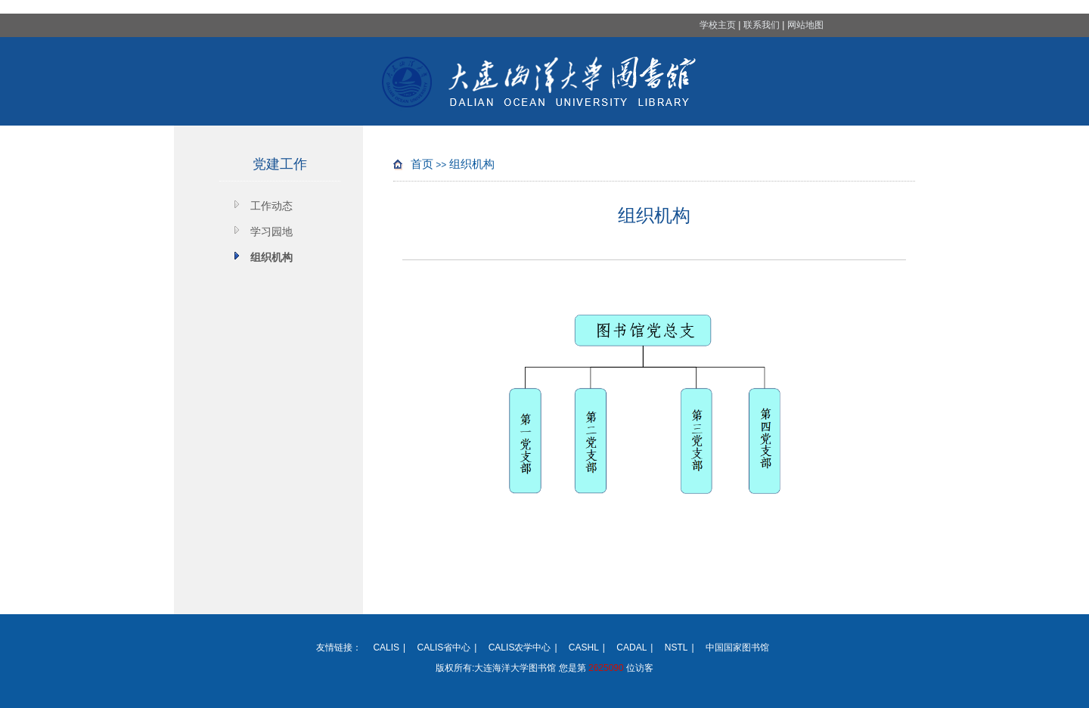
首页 (422, 163)
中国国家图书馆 (737, 647)
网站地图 (805, 25)
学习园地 (271, 231)
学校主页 (718, 25)
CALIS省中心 (444, 647)
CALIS (386, 647)
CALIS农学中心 (520, 647)
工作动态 (271, 206)
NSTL (676, 647)
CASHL (584, 647)
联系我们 (761, 25)
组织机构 (271, 257)
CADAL (631, 647)
